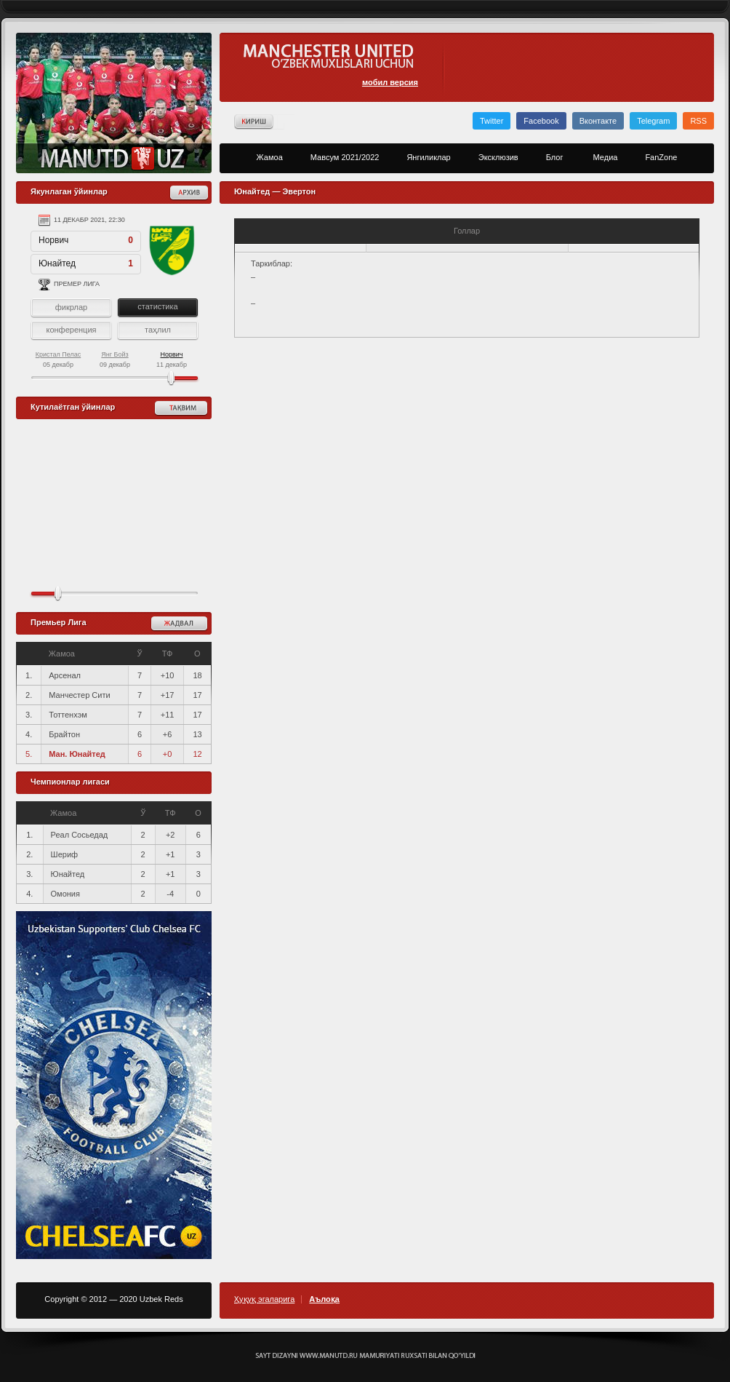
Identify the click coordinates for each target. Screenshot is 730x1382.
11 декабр (171, 359)
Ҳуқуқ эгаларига (264, 1299)
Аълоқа (324, 1299)
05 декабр (58, 359)
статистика (157, 306)
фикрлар (71, 307)
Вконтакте (598, 120)
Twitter (491, 120)
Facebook (541, 120)
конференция (71, 329)
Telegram (653, 120)
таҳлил (158, 329)
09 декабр (115, 359)
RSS (698, 120)
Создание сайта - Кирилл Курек (365, 1355)
